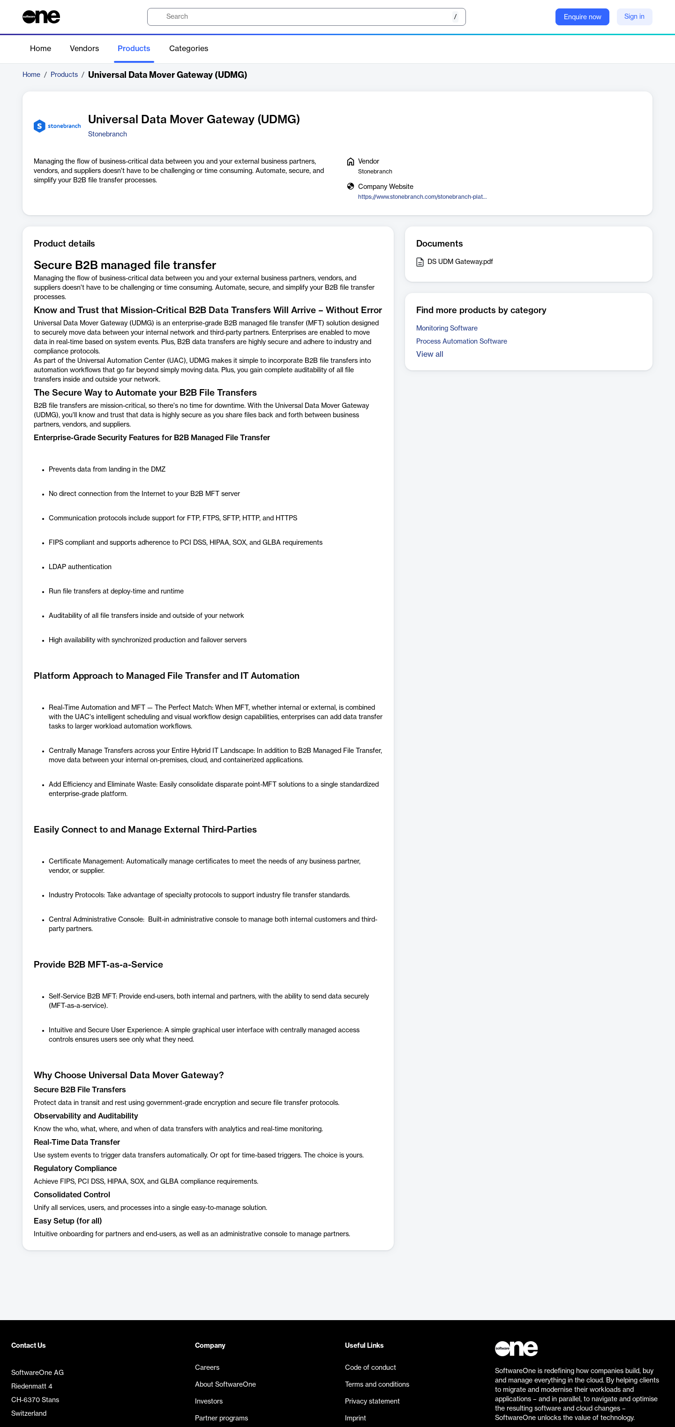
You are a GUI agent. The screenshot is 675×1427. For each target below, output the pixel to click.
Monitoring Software (447, 328)
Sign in (634, 17)
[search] (306, 17)
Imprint (355, 1418)
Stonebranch (107, 134)
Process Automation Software (461, 341)
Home (40, 49)
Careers (207, 1368)
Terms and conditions (377, 1385)
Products (134, 49)
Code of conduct (370, 1368)
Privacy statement (372, 1401)
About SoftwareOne (225, 1385)
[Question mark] (542, 17)
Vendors (84, 49)
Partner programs (221, 1418)
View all (429, 354)
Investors (209, 1401)
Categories (188, 49)
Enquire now (582, 17)
